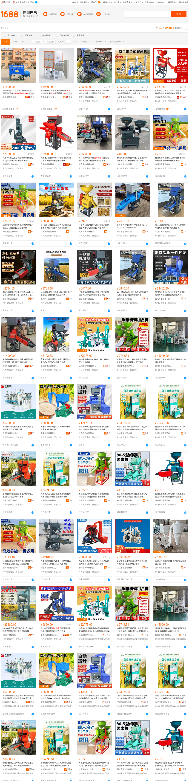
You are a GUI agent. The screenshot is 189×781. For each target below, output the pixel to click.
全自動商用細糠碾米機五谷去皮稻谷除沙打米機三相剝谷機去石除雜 (132, 495)
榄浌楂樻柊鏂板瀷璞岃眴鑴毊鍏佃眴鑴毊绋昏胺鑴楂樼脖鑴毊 (56, 92)
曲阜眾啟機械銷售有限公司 (125, 231)
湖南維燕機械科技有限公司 (49, 164)
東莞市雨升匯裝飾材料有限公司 (11, 299)
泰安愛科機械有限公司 (87, 164)
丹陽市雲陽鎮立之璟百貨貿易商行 (49, 568)
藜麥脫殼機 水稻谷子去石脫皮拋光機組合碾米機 (170, 360)
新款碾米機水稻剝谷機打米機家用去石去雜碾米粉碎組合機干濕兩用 (170, 495)
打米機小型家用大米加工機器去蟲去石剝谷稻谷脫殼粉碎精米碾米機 (170, 91)
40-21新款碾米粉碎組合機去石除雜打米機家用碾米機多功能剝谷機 (170, 226)
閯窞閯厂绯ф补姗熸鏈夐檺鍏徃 (11, 702)
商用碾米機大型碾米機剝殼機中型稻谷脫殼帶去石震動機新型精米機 (94, 428)
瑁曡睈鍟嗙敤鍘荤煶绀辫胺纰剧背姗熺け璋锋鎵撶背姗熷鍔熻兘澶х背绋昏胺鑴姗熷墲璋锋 (132, 697)
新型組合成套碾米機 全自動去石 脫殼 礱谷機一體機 (170, 562)
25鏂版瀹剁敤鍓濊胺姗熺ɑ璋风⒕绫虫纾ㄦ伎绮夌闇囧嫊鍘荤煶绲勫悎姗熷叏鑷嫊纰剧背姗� (94, 764)
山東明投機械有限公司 (11, 366)
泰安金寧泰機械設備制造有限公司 (87, 568)
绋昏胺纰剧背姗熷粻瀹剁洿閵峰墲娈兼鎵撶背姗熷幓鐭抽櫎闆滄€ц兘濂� (94, 629)
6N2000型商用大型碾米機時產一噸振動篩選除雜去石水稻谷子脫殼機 (18, 629)
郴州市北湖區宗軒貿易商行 (125, 500)
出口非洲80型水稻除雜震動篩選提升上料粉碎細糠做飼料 (94, 159)
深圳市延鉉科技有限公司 (163, 231)
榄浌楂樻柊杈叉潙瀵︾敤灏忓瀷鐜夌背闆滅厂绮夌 (18, 91)
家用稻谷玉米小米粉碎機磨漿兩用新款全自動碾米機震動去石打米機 (132, 360)
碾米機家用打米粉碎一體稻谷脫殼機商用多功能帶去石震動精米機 (56, 159)
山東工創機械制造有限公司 (125, 97)
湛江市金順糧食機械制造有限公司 (125, 568)
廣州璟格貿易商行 (124, 299)
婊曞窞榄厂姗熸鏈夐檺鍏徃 (163, 635)
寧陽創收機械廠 (9, 635)
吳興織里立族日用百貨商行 (87, 231)
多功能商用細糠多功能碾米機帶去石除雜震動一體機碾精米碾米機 (18, 360)
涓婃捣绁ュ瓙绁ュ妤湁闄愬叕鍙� (87, 702)
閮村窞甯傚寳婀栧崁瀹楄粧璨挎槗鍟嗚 (125, 769)
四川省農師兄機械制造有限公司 (49, 231)
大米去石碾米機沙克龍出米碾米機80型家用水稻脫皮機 (56, 428)
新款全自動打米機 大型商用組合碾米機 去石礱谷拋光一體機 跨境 (132, 91)
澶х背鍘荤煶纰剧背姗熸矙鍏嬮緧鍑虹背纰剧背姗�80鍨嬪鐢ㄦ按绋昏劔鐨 (56, 697)
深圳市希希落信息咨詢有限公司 (125, 366)
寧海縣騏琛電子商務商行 (163, 500)
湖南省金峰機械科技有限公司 (163, 97)
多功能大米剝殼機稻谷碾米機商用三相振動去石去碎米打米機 (18, 495)
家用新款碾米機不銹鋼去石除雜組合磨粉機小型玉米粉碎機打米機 (56, 360)
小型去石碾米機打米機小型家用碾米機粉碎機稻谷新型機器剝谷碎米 (94, 226)
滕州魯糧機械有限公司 (163, 366)
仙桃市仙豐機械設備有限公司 (87, 366)
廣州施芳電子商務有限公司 (11, 231)
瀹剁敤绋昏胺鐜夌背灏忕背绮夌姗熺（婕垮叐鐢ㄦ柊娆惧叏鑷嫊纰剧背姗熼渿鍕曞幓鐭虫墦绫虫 (132, 630)
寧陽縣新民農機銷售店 (87, 97)
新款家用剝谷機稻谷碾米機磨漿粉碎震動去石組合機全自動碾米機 (170, 159)
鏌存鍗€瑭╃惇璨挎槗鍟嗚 (87, 769)
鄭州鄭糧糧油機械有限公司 (11, 433)
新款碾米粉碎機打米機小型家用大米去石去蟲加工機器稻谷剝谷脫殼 (132, 159)
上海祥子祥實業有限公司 (87, 433)
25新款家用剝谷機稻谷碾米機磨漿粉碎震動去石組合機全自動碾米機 (94, 495)
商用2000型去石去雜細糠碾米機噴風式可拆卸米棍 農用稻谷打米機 (18, 159)
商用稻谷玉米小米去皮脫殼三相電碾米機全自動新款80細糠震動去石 (170, 293)
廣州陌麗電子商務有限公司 (163, 164)
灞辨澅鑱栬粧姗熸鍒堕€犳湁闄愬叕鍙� (49, 702)
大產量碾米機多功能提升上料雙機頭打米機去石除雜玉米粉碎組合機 (56, 562)
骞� (31, 97)
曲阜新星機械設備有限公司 (163, 568)
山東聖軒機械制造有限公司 (49, 433)
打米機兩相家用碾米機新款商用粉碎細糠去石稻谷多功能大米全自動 (94, 293)
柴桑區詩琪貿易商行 (87, 500)
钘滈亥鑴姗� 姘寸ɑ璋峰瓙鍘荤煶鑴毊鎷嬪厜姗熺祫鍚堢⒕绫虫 (170, 629)
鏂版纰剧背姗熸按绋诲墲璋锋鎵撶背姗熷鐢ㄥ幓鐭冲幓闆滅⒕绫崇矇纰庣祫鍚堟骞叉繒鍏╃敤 (170, 764)
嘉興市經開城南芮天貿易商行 (11, 500)
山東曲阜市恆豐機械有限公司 (125, 164)
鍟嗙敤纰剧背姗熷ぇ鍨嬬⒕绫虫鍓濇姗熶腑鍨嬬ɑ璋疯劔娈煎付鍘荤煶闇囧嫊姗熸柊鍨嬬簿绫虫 (94, 697)
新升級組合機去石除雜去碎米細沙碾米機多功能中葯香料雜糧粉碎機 (56, 226)
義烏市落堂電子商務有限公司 (163, 299)
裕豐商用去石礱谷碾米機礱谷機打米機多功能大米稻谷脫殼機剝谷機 (132, 428)
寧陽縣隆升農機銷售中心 (11, 164)
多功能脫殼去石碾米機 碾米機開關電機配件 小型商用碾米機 (18, 428)
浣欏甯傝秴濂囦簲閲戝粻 (125, 702)
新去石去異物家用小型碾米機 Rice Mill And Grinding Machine (132, 226)
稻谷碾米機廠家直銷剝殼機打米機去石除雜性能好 (94, 360)
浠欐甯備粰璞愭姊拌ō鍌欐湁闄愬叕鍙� (87, 635)
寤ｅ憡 (31, 93)
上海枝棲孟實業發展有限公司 (49, 366)
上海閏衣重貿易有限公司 (49, 299)
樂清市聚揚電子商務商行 (11, 568)
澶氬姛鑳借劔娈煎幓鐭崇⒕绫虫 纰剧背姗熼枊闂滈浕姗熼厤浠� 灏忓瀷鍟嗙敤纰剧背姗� (18, 697)
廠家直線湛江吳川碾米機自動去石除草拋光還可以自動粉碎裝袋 (132, 562)
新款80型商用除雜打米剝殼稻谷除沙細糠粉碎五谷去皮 (56, 629)
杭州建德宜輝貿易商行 (163, 433)
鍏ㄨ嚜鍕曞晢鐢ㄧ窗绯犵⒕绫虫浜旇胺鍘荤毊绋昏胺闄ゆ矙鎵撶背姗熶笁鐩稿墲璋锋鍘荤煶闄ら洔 (132, 764)
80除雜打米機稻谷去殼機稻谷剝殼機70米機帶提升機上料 (94, 91)
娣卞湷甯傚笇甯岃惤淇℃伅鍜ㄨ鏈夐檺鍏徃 (125, 635)
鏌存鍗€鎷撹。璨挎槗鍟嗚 (49, 769)
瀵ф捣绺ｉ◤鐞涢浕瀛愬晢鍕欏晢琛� (163, 769)
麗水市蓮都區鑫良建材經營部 (87, 299)
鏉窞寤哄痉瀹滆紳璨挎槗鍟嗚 (163, 702)
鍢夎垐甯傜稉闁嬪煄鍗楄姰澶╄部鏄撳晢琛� (11, 769)
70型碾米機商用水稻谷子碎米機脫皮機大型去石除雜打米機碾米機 (94, 562)
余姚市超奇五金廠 (124, 433)
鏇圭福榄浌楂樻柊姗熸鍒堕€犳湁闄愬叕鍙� (11, 97)
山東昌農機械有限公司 (49, 635)
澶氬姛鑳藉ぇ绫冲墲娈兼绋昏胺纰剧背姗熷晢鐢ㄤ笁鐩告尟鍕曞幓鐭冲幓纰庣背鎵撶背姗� (18, 764)
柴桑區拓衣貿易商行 (49, 500)
